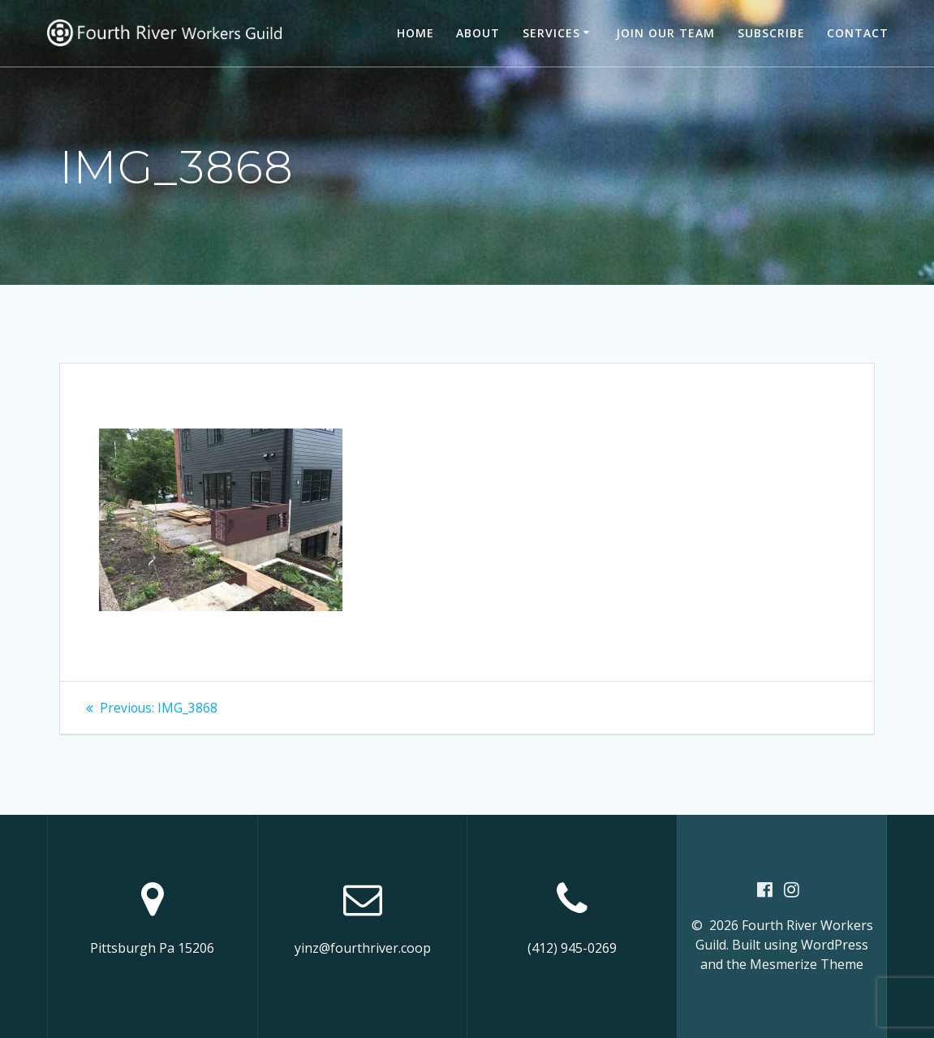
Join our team (665, 33)
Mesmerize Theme (806, 964)
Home (415, 33)
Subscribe (771, 33)
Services (551, 33)
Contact (858, 33)
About (478, 33)
